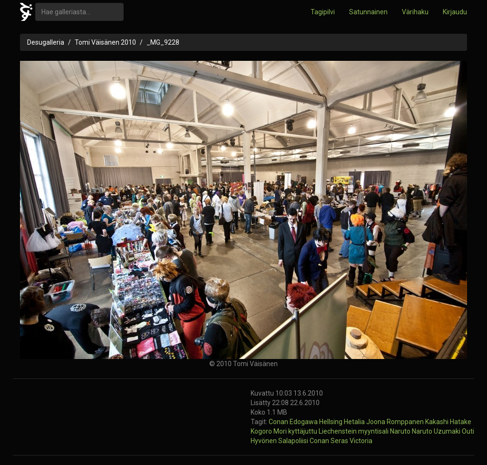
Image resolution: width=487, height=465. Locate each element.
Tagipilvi (323, 12)
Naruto (401, 431)
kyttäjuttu (303, 431)
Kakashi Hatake (448, 422)
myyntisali (374, 431)
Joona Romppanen (395, 422)
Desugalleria (45, 42)
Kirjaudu (455, 12)
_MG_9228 (162, 42)
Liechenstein (338, 431)
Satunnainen (368, 12)
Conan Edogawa (294, 422)
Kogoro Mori (269, 431)
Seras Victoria (351, 441)
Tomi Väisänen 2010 (105, 42)
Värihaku (415, 12)
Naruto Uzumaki (437, 431)
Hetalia (355, 422)
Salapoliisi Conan (304, 441)
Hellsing (331, 422)
